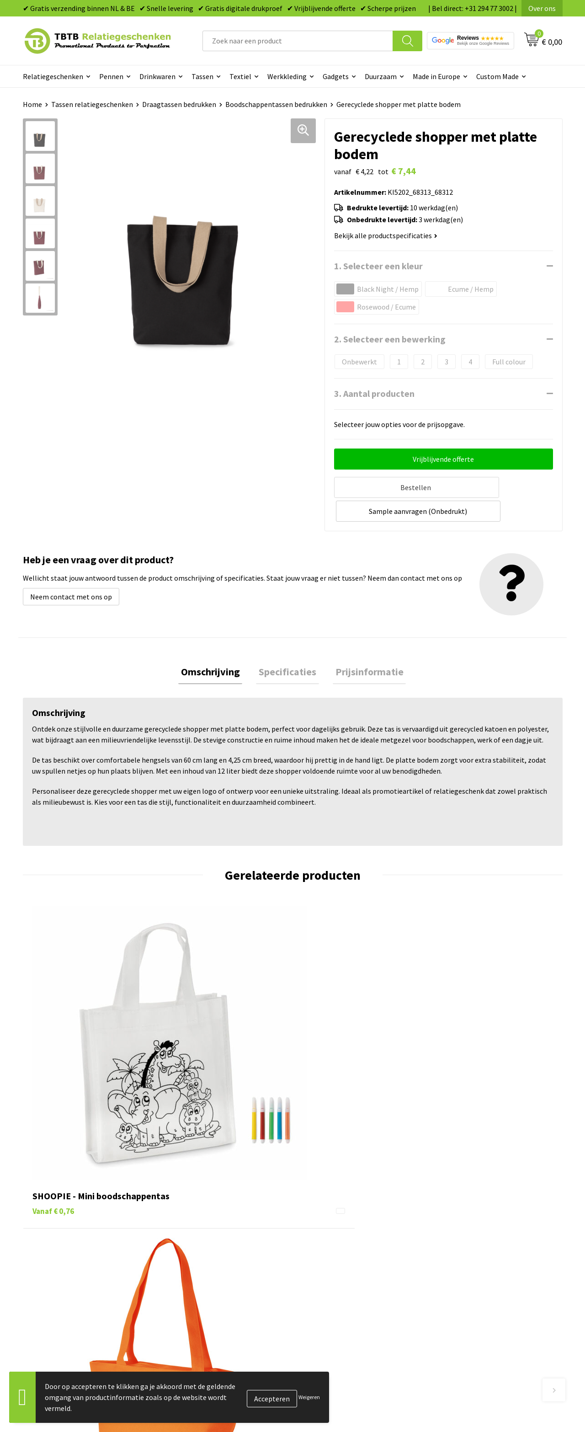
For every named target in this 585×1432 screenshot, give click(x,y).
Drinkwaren (157, 76)
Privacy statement (466, 1233)
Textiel (240, 76)
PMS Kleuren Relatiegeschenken (220, 1233)
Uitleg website (193, 1205)
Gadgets (336, 76)
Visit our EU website (468, 1275)
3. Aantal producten (374, 393)
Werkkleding (287, 76)
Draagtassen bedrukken (179, 104)
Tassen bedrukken (332, 1192)
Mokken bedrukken (333, 1233)
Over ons (542, 8)
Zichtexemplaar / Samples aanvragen (228, 1261)
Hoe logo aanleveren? (204, 1247)
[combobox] (297, 41)
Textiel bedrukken (332, 1247)
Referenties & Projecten (475, 1219)
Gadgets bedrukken (334, 1219)
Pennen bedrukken (333, 1177)
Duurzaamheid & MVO (203, 1275)
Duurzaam (381, 76)
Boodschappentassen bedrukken (276, 104)
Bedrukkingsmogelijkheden (213, 1219)
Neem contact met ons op (71, 570)
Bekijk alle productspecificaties (385, 235)
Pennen (111, 76)
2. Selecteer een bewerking (390, 339)
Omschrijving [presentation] (215, 646)
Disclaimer (454, 1247)
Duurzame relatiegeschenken (350, 1205)
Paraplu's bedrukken (335, 1261)
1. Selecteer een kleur (378, 266)
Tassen (202, 76)
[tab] (215, 646)
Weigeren (309, 1397)
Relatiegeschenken (53, 76)
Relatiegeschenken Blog (475, 1205)
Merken (315, 1275)
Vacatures (452, 1192)
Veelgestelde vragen (202, 1177)
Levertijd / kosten (197, 1192)
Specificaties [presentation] (287, 646)
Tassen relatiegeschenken (92, 104)
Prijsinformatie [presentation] (364, 646)
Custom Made (497, 76)
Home (32, 104)
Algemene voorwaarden (474, 1261)
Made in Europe (436, 76)
